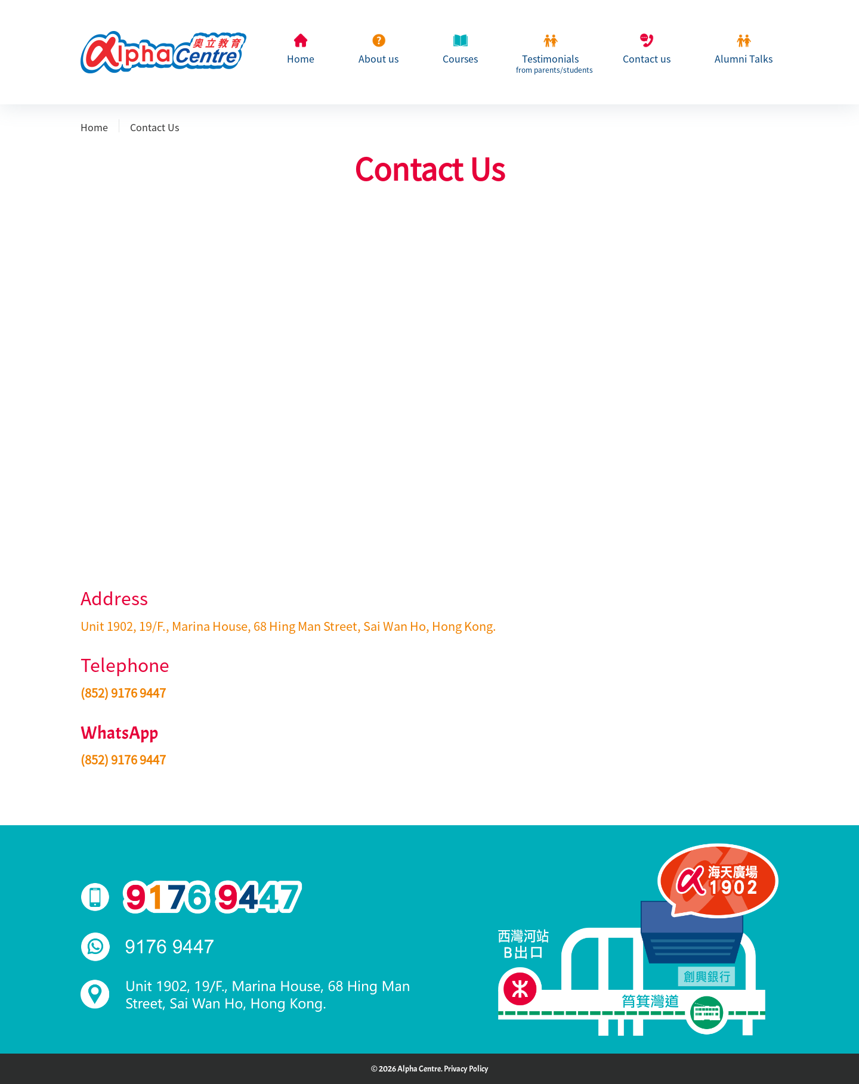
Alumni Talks (744, 59)
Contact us (646, 59)
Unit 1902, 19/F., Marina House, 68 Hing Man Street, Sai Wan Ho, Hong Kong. (288, 626)
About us (378, 59)
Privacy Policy (466, 1069)
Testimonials (550, 62)
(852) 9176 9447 (123, 693)
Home (300, 59)
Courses (460, 59)
